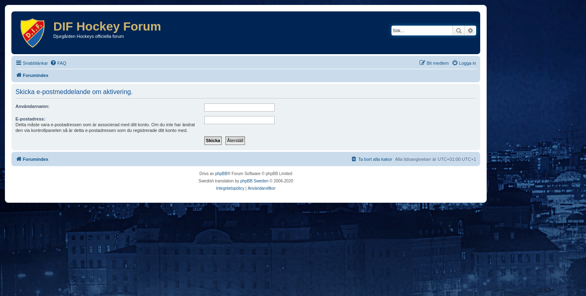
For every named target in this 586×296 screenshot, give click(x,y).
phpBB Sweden (255, 181)
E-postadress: (30, 118)
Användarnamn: (32, 106)
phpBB (221, 173)
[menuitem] (58, 63)
